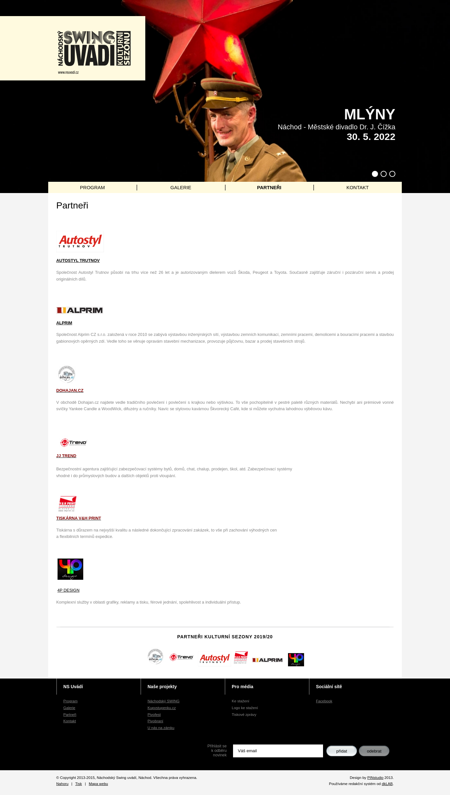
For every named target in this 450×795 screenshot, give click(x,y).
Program (70, 701)
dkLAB (387, 784)
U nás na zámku (161, 728)
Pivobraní (155, 721)
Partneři (69, 714)
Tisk (78, 784)
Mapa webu (98, 784)
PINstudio (375, 778)
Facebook (324, 701)
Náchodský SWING (163, 701)
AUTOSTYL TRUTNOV (78, 260)
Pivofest (154, 714)
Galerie (69, 708)
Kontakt (69, 721)
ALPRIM (64, 322)
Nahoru (62, 784)
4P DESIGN (69, 590)
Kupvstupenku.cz (162, 708)
